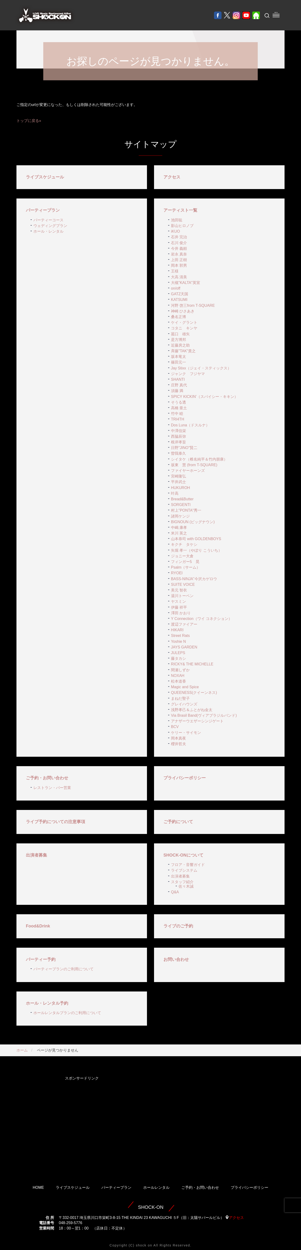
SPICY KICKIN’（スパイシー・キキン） (204, 397)
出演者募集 (36, 855)
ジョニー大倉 (182, 556)
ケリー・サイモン (186, 733)
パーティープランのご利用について (63, 969)
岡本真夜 (178, 738)
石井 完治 (179, 237)
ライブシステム (184, 870)
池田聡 (176, 220)
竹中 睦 (177, 414)
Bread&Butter (182, 499)
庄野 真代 (179, 385)
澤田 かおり (181, 613)
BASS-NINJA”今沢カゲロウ (194, 579)
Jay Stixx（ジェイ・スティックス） (201, 368)
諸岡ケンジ (180, 516)
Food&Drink (38, 926)
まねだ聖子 (180, 698)
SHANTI (178, 379)
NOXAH (177, 676)
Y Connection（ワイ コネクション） (201, 619)
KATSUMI (179, 300)
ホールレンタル (156, 1187)
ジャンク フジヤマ (188, 374)
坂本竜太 (178, 357)
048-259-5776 (70, 1223)
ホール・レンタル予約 (47, 1003)
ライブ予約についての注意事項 (55, 821)
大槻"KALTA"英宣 (185, 283)
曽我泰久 (178, 453)
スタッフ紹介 (182, 882)
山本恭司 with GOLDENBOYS (196, 539)
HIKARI (177, 630)
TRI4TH (177, 419)
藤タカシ (178, 658)
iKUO (175, 231)
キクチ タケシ (184, 544)
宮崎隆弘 (178, 476)
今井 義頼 (179, 249)
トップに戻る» (28, 121)
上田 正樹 (179, 260)
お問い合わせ (176, 959)
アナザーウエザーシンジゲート (197, 721)
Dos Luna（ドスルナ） (190, 425)
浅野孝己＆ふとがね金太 (191, 710)
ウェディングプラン (50, 226)
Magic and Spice (185, 687)
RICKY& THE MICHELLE (192, 664)
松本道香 (178, 681)
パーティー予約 (40, 959)
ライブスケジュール (45, 177)
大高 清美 (179, 277)
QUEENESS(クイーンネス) (194, 693)
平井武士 (178, 482)
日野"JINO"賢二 (184, 448)
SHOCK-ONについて (183, 855)
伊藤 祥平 (179, 607)
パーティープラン (43, 210)
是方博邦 (178, 340)
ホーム (22, 1050)
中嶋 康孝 (179, 528)
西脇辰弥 (178, 436)
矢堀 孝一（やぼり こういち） (196, 550)
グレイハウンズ (184, 704)
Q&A (175, 892)
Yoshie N (178, 641)
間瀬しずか (180, 670)
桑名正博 (178, 317)
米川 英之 (179, 533)
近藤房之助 (180, 345)
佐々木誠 (186, 886)
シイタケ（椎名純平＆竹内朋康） (199, 459)
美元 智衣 (179, 590)
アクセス (171, 177)
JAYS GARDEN (184, 647)
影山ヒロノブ (182, 226)
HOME (38, 1187)
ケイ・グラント (184, 322)
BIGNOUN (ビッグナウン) (193, 522)
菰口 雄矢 (180, 334)
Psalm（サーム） (185, 567)
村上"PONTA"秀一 (186, 510)
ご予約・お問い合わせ (47, 778)
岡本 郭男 (179, 265)
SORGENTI (181, 505)
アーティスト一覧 (180, 210)
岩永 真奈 (179, 254)
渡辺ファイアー (184, 624)
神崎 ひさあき (182, 311)
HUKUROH (180, 488)
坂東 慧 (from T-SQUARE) (194, 465)
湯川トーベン (182, 596)
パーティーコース (48, 220)
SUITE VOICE (183, 585)
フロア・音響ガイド (188, 865)
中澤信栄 (178, 431)
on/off (175, 288)
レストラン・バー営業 (52, 788)
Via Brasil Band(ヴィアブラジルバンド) (204, 715)
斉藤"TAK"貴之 (183, 351)
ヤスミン (178, 601)
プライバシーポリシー (184, 778)
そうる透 (178, 402)
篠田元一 (178, 362)
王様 (174, 271)
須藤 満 (177, 391)
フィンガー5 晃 (185, 562)
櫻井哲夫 (178, 744)
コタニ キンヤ (184, 328)
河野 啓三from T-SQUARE (193, 305)
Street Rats (180, 636)
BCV (175, 727)
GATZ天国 (179, 294)
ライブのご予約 (178, 926)
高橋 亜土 (179, 408)
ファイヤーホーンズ (188, 471)
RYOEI (177, 573)
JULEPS (178, 653)
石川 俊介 (179, 243)
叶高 (174, 493)
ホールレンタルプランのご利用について (67, 1013)
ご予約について (178, 821)
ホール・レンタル (48, 231)
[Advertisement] (81, 1124)
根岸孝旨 (178, 442)
